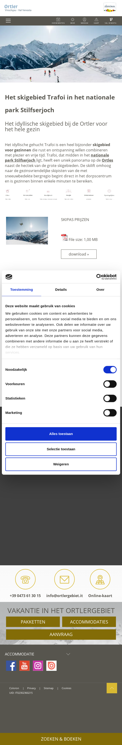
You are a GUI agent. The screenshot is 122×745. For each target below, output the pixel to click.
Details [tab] (61, 289)
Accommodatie (38, 654)
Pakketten (33, 622)
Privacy (31, 688)
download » (79, 254)
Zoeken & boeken (61, 739)
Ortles (107, 160)
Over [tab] (100, 289)
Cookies (66, 688)
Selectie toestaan (61, 449)
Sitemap (49, 688)
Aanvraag (61, 634)
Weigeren (61, 464)
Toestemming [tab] (21, 289)
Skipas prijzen (75, 219)
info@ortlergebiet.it (64, 583)
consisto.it (15, 699)
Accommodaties (89, 622)
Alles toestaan (61, 434)
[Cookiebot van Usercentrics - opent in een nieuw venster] (96, 277)
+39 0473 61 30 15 (25, 583)
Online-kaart (100, 583)
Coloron (14, 688)
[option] (61, 54)
